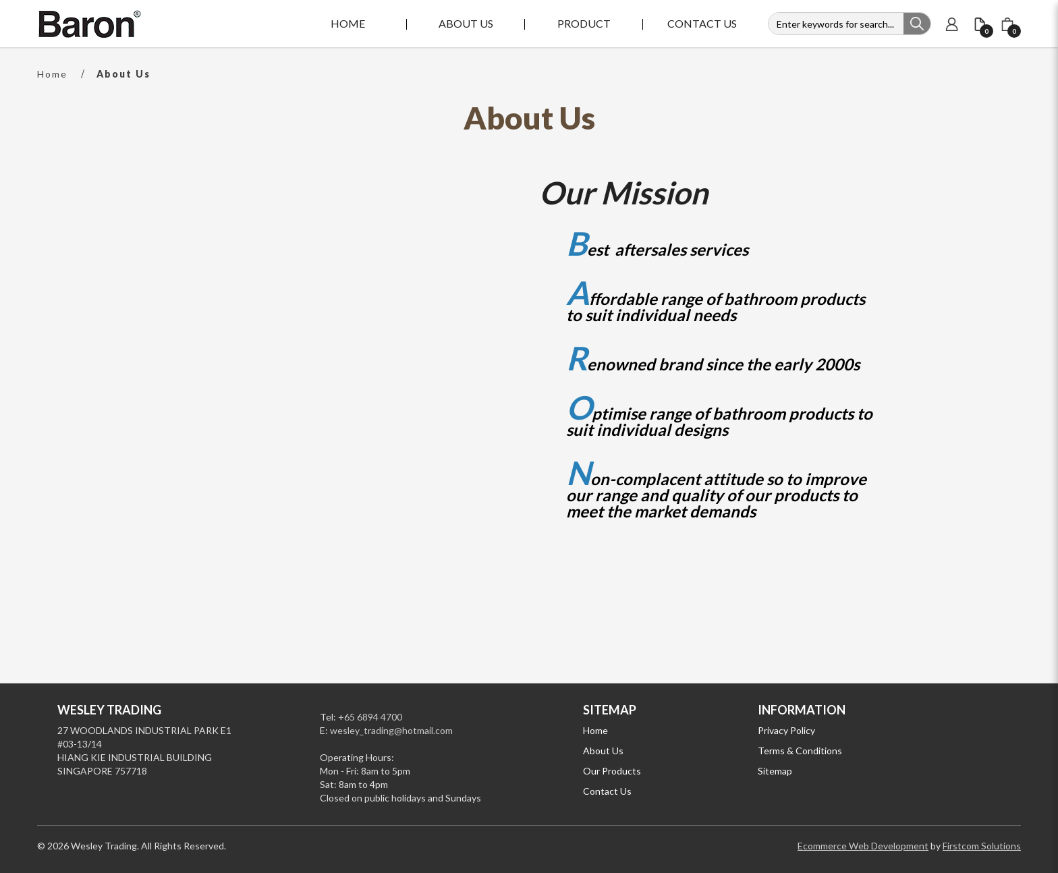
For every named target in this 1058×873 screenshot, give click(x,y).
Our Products (612, 771)
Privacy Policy (786, 730)
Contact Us (607, 791)
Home (52, 74)
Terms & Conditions (800, 750)
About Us (123, 74)
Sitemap (775, 771)
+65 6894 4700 (370, 717)
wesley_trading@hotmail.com (391, 730)
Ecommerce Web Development (863, 845)
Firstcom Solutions (982, 845)
